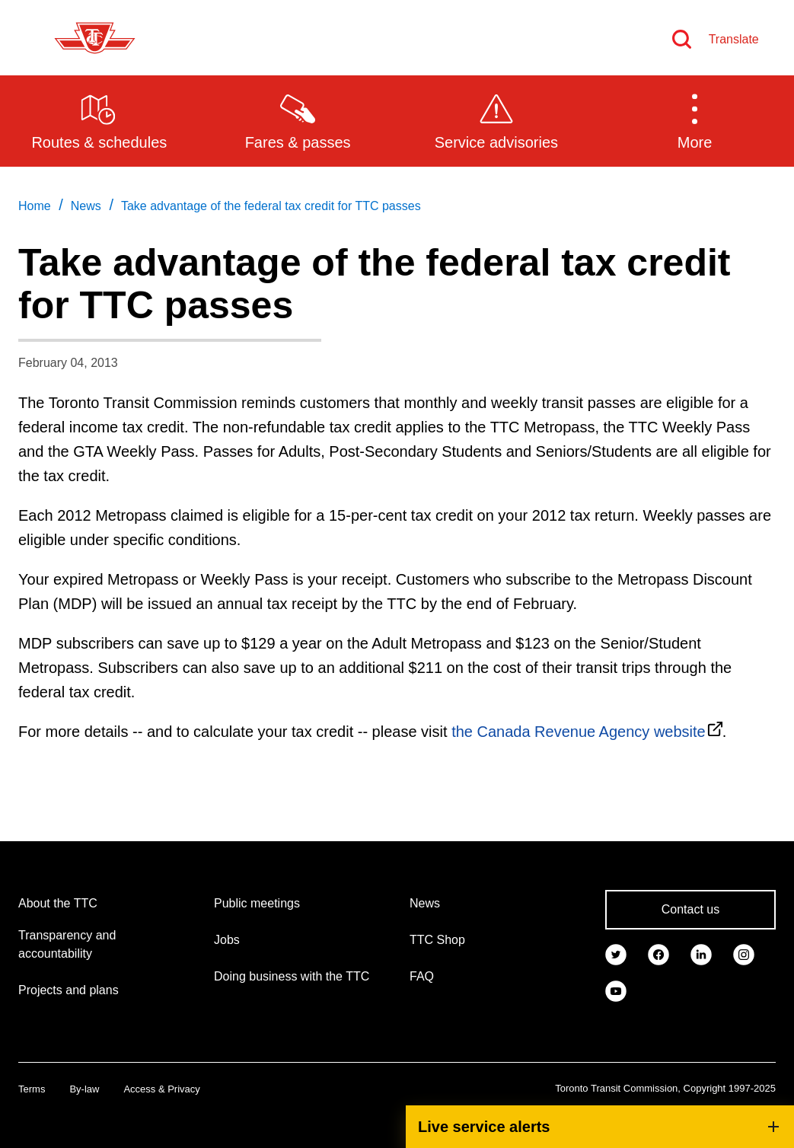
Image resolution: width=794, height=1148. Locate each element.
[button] (694, 120)
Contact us (690, 909)
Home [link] (34, 205)
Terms (31, 1089)
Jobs (227, 939)
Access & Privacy (161, 1089)
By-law (84, 1089)
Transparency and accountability (67, 944)
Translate (734, 39)
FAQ (422, 976)
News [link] (86, 205)
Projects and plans (68, 990)
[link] (616, 954)
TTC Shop (437, 939)
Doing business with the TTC (291, 976)
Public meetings (257, 903)
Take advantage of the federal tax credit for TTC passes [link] (271, 205)
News (425, 903)
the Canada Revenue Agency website (578, 731)
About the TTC (57, 903)
